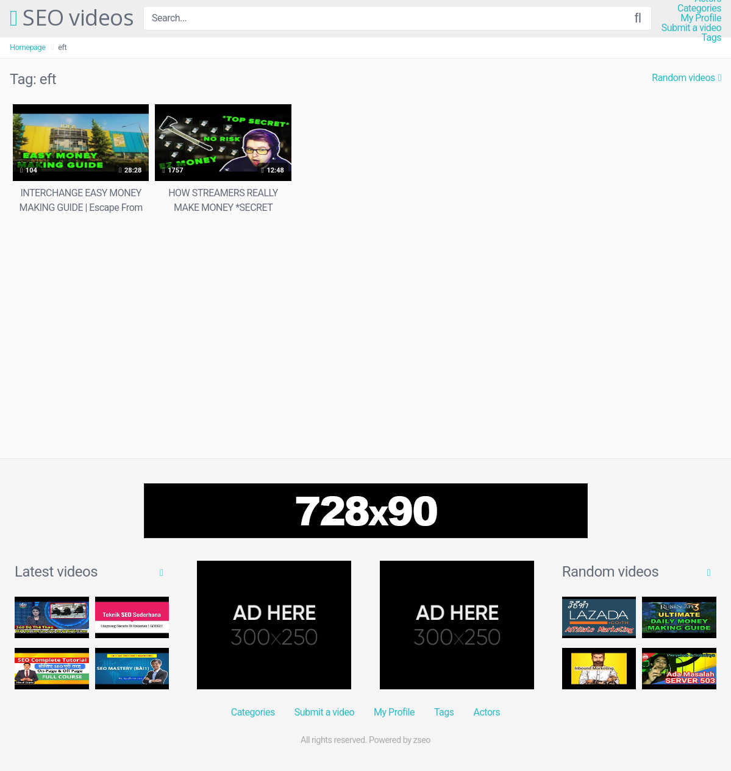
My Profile (700, 18)
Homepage (28, 47)
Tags (711, 38)
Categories (699, 8)
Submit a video (691, 28)
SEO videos (72, 18)
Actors (487, 712)
